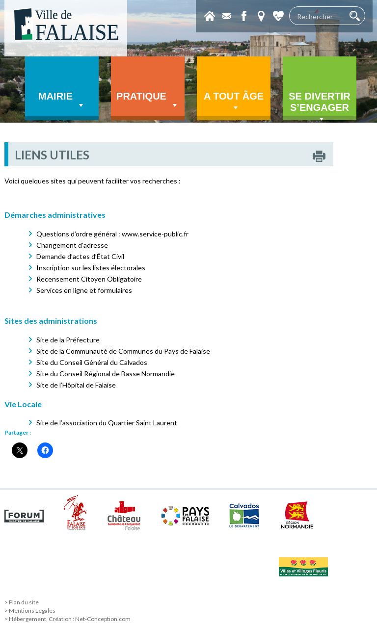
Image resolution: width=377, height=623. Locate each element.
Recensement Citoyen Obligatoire (89, 279)
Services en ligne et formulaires (84, 290)
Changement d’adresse (72, 245)
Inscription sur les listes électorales (90, 267)
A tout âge (234, 102)
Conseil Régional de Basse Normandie (117, 373)
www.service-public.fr (155, 234)
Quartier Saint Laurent (142, 422)
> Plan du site (21, 602)
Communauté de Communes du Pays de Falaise (138, 351)
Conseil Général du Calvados (103, 362)
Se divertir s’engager (319, 105)
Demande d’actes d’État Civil (80, 256)
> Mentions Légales (29, 610)
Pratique (147, 100)
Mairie (61, 100)
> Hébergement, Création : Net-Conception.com (67, 619)
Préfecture (83, 340)
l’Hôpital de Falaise (87, 385)
